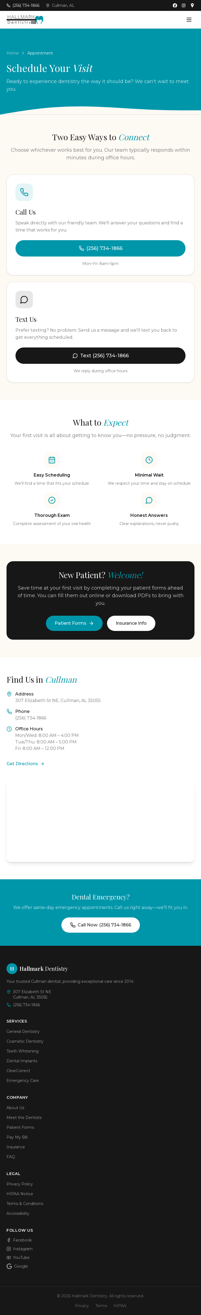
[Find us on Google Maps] (192, 5)
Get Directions (26, 763)
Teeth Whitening (23, 1051)
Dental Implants (22, 1060)
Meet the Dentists (24, 1117)
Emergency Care (23, 1080)
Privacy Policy (20, 1184)
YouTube (18, 1257)
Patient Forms (74, 623)
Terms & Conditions (25, 1203)
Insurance (16, 1147)
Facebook (19, 1240)
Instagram (20, 1248)
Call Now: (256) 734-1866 (100, 925)
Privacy (82, 1305)
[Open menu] (189, 19)
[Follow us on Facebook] (175, 5)
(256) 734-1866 (101, 248)
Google (17, 1266)
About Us (15, 1107)
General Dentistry (23, 1031)
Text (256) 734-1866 (101, 356)
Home (13, 53)
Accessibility (18, 1213)
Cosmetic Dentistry (25, 1041)
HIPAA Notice (20, 1193)
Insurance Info (131, 623)
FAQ (11, 1156)
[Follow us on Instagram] (183, 5)
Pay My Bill (17, 1137)
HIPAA (120, 1305)
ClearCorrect (18, 1070)
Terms (101, 1305)
